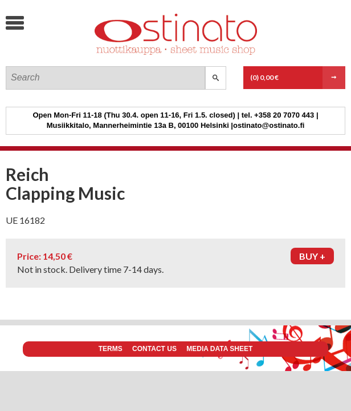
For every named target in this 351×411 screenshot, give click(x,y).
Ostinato (91, 54)
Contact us (154, 349)
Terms (111, 349)
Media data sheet (219, 349)
